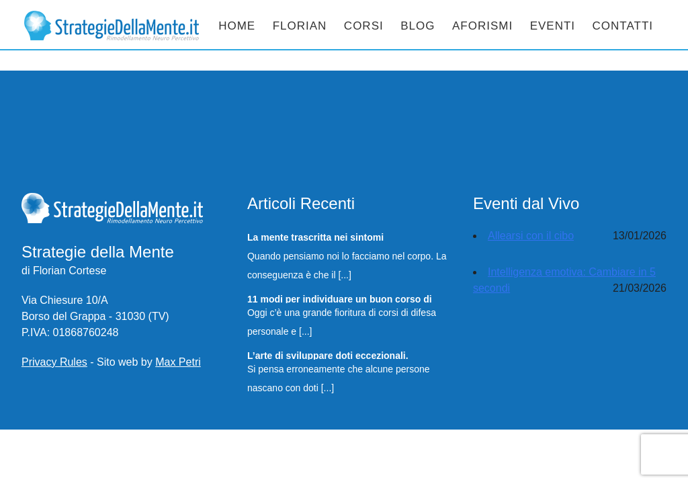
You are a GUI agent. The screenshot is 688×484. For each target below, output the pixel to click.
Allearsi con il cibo (531, 235)
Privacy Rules (54, 362)
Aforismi (482, 25)
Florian (300, 25)
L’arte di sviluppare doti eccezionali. (327, 355)
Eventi (552, 25)
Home (236, 25)
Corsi (364, 25)
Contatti (623, 25)
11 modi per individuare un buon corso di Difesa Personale (339, 298)
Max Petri (178, 362)
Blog (417, 25)
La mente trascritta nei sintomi (315, 236)
